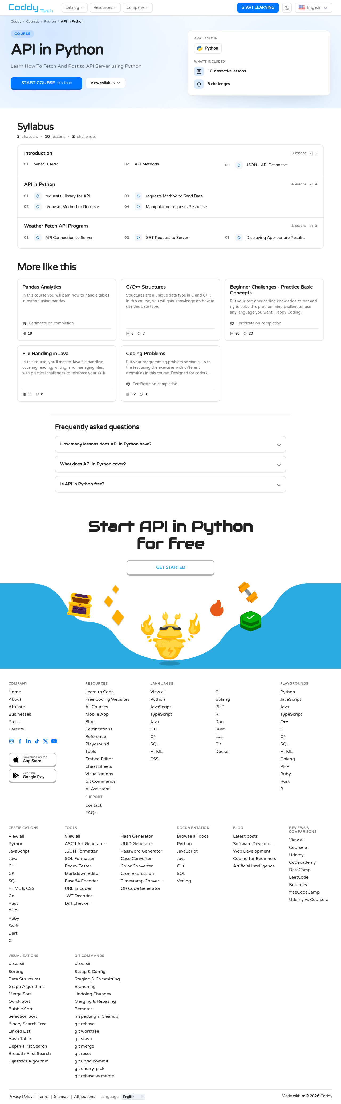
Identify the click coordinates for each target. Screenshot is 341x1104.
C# (153, 736)
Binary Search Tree (28, 1023)
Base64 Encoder (81, 881)
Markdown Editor (82, 873)
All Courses (96, 706)
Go (11, 896)
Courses (32, 21)
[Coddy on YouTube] (54, 741)
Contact (93, 805)
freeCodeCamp (304, 892)
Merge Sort (20, 994)
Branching (85, 986)
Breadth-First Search (30, 1053)
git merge (84, 1046)
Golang (222, 699)
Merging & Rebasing (95, 1001)
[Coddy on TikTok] (37, 741)
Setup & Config (90, 971)
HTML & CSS (21, 888)
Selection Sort (23, 1016)
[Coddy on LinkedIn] (28, 741)
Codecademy (302, 862)
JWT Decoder (78, 896)
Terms (43, 1096)
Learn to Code (99, 692)
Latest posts (245, 836)
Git (218, 744)
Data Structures (24, 979)
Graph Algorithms (27, 986)
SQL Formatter (80, 858)
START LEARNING (258, 7)
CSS (154, 759)
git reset (83, 1053)
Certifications (98, 729)
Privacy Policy (21, 1096)
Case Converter (136, 858)
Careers (16, 729)
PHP (219, 706)
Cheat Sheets (98, 766)
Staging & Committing (97, 979)
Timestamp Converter (142, 881)
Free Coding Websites (107, 699)
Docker (222, 751)
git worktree (87, 1031)
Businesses (20, 714)
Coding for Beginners (254, 858)
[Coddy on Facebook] (20, 741)
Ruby (285, 774)
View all (158, 692)
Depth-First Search (28, 1046)
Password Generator (141, 851)
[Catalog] (75, 8)
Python (50, 21)
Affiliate (17, 706)
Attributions (84, 1096)
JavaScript (160, 706)
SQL (154, 744)
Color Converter (137, 866)
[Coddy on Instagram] (11, 741)
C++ (154, 729)
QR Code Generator (140, 888)
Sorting (16, 971)
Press (14, 721)
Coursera (298, 847)
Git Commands (100, 781)
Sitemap (61, 1096)
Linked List (19, 1031)
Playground (97, 744)
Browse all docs (193, 836)
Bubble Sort (21, 1009)
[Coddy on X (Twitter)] (45, 741)
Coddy (16, 21)
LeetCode (298, 877)
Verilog (184, 881)
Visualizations (99, 774)
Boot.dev (298, 884)
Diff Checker (77, 903)
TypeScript (161, 714)
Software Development (255, 843)
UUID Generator (137, 843)
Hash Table (20, 1038)
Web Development (251, 851)
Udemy (296, 855)
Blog (90, 721)
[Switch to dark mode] (287, 8)
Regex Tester (78, 866)
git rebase (85, 1023)
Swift (14, 925)
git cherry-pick (89, 1068)
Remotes (84, 1009)
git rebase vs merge (94, 1076)
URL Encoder (78, 888)
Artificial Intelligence (254, 866)
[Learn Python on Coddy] (208, 48)
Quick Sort (19, 1001)
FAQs (90, 812)
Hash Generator (137, 836)
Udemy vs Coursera (308, 899)
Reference (95, 736)
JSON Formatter (81, 851)
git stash (83, 1038)
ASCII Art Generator (85, 843)
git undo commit (91, 1061)
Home (15, 692)
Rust (220, 729)
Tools (90, 751)
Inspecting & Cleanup (96, 1016)
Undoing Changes (93, 994)
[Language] (133, 1097)
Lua (219, 736)
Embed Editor (99, 759)
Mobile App (97, 714)
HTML (156, 751)
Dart (219, 721)
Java (154, 721)
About (15, 699)
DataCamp (300, 869)
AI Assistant (97, 789)
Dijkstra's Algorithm (29, 1061)
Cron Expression (137, 873)
